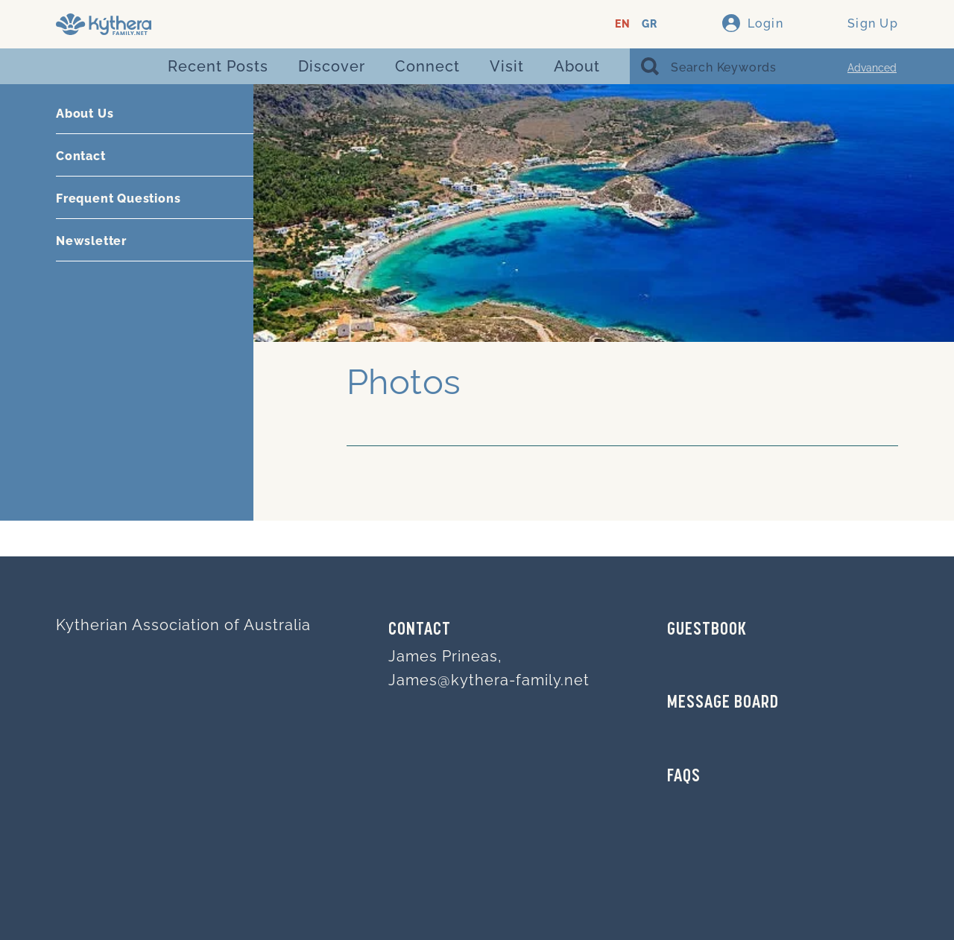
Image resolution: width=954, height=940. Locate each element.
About (577, 66)
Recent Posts (218, 66)
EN (623, 24)
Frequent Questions (118, 198)
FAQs (684, 777)
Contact (81, 156)
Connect (427, 66)
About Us (84, 114)
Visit (507, 66)
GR (649, 24)
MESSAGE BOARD (723, 703)
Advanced (872, 68)
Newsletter (91, 241)
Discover (331, 66)
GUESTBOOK (707, 630)
